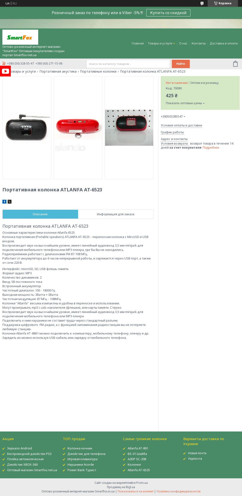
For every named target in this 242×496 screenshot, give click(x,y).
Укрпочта (195, 458)
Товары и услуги (160, 43)
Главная (138, 43)
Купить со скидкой (168, 12)
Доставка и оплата (224, 43)
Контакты (199, 43)
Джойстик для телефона (86, 454)
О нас (183, 43)
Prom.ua (142, 483)
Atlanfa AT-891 (138, 448)
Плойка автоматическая (25, 459)
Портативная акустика (58, 71)
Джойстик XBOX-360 (22, 464)
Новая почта (197, 453)
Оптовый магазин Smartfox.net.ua (32, 470)
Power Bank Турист (82, 470)
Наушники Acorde (81, 464)
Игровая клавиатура (83, 459)
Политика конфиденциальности (178, 491)
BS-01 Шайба (137, 454)
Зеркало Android (19, 448)
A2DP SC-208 (137, 459)
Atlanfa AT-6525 (139, 470)
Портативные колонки (98, 71)
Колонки (134, 464)
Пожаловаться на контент (135, 491)
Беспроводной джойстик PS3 (29, 454)
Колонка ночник (80, 448)
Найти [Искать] (180, 63)
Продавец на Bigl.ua (121, 487)
